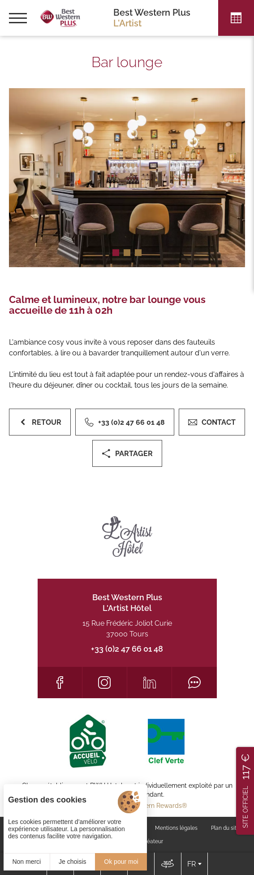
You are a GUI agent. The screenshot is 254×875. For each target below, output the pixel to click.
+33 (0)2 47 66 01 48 (127, 648)
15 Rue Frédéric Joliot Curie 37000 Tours (127, 628)
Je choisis (72, 861)
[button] (115, 252)
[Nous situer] (167, 864)
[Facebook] (60, 682)
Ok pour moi (121, 861)
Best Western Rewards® (151, 805)
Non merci (26, 861)
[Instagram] (104, 682)
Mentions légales (176, 828)
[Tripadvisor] (194, 682)
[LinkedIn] (149, 682)
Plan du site (225, 828)
